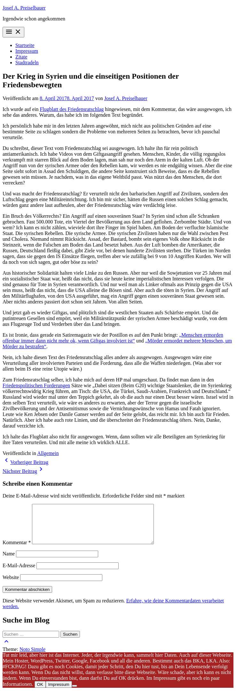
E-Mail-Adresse (19, 573)
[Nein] (74, 693)
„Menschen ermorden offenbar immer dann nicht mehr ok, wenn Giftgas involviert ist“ (113, 337)
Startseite (25, 45)
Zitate (21, 56)
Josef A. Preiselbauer (24, 8)
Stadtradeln (27, 62)
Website (11, 585)
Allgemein (48, 453)
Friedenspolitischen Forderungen (36, 385)
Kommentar (17, 550)
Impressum (26, 51)
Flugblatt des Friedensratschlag (72, 109)
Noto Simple (32, 657)
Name (9, 561)
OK (40, 692)
